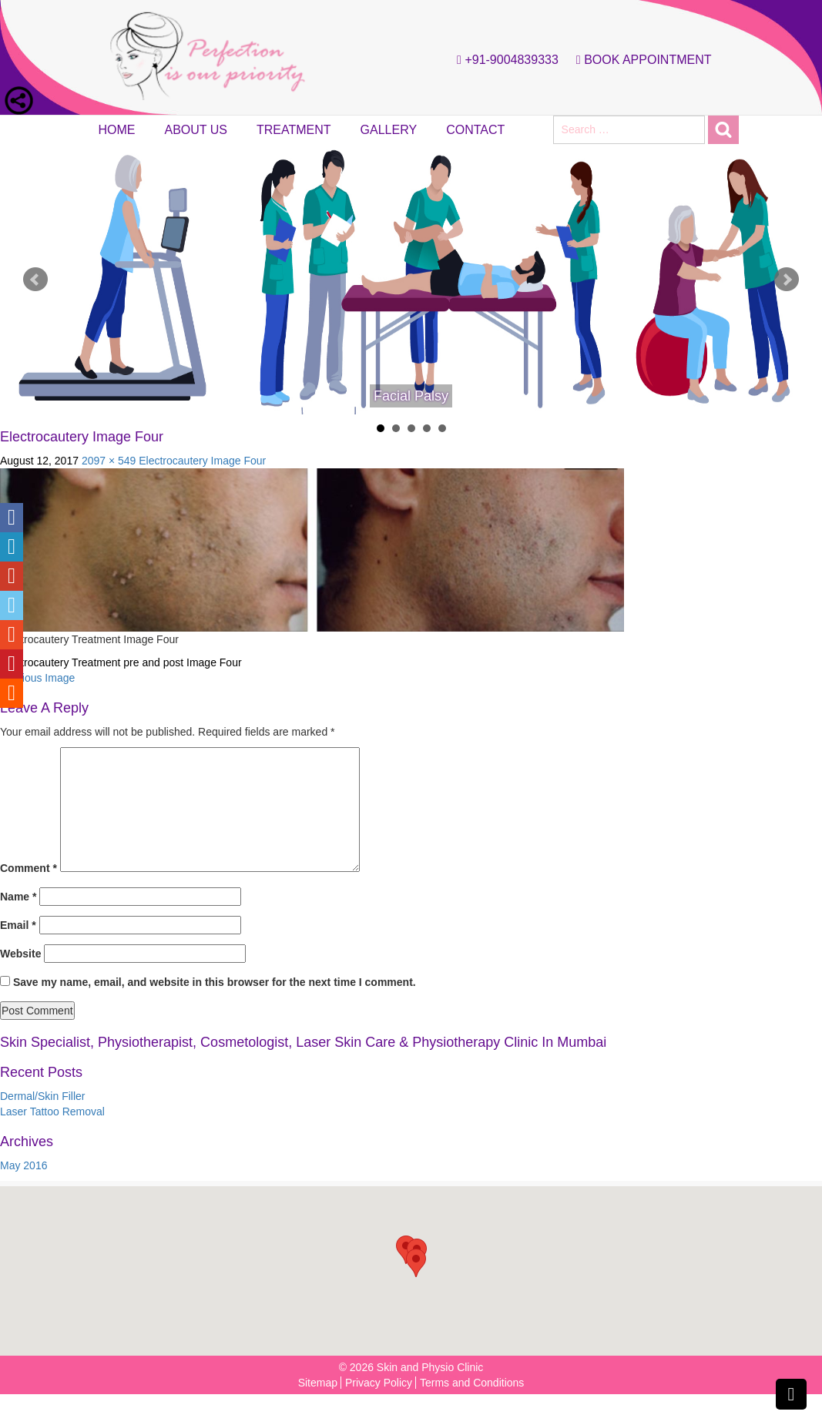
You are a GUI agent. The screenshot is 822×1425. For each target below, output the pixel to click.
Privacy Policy (378, 1382)
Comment (28, 868)
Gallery (389, 129)
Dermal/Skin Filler (42, 1096)
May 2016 (23, 1165)
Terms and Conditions (472, 1382)
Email (18, 925)
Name (18, 896)
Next (786, 279)
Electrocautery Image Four (202, 460)
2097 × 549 (109, 460)
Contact (475, 129)
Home (117, 129)
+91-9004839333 (504, 60)
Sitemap (317, 1382)
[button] (416, 1263)
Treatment (294, 129)
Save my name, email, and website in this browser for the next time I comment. (214, 982)
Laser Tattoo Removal (52, 1111)
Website (20, 953)
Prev (35, 279)
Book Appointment (640, 60)
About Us (196, 129)
